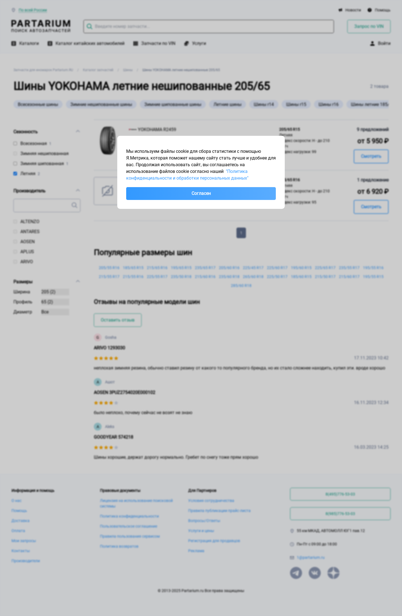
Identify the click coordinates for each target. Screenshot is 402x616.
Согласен (201, 193)
